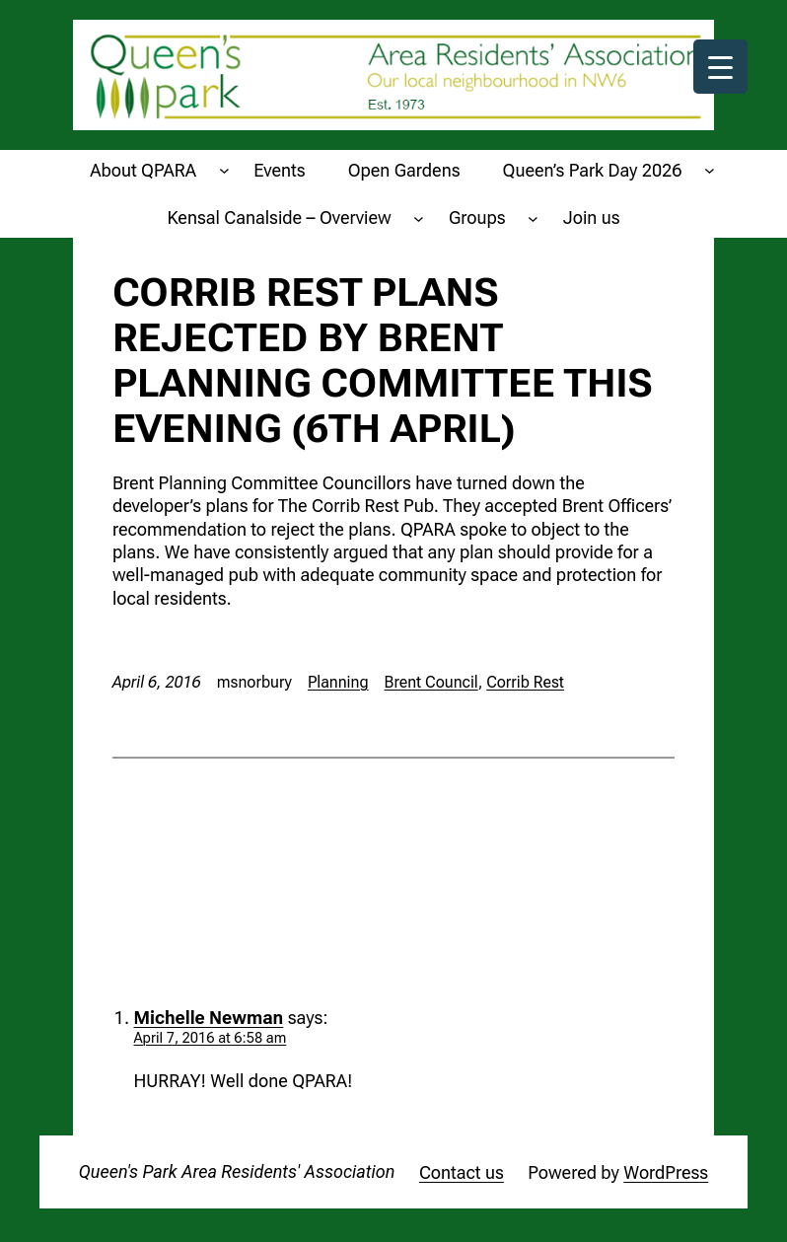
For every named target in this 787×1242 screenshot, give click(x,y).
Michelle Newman (208, 1017)
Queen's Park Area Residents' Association (237, 1171)
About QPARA (143, 170)
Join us (591, 217)
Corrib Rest (525, 682)
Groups (477, 217)
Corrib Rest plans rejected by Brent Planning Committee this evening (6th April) (382, 361)
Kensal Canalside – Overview (279, 217)
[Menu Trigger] (720, 66)
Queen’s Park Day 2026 (592, 170)
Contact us (461, 1172)
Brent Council (431, 682)
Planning (338, 682)
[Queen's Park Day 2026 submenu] (709, 170)
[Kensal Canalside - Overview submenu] (418, 217)
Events (279, 170)
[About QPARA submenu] (224, 170)
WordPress (665, 1172)
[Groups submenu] (533, 217)
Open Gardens (404, 170)
